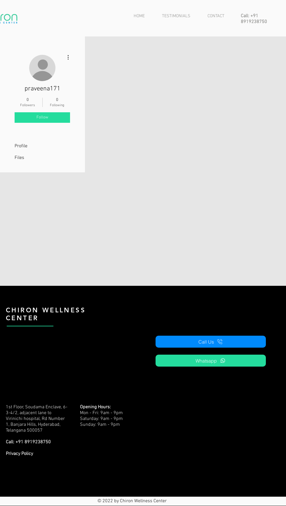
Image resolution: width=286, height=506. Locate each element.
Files (19, 158)
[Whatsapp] (211, 361)
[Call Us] (211, 342)
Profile (21, 146)
